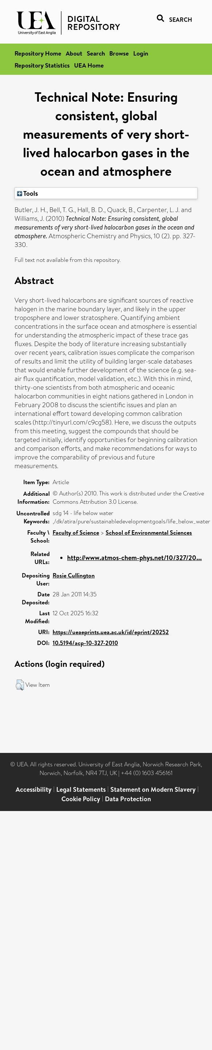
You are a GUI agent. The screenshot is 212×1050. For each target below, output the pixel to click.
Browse (119, 53)
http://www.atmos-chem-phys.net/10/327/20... (134, 557)
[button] (20, 685)
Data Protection (128, 798)
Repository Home (38, 53)
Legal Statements (81, 789)
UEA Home (89, 65)
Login (140, 53)
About (74, 53)
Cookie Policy (80, 798)
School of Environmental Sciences (149, 532)
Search (96, 53)
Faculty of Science (76, 532)
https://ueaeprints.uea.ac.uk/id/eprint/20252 (111, 632)
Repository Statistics (42, 65)
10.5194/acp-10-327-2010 (85, 643)
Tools (27, 193)
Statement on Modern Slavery (153, 789)
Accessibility (34, 789)
